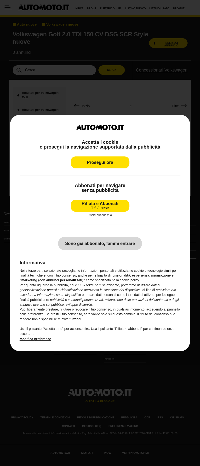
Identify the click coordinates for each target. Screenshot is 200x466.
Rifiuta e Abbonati (100, 205)
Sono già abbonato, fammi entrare (100, 243)
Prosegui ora (100, 162)
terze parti (93, 285)
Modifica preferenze (35, 339)
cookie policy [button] (129, 280)
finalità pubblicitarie (34, 299)
